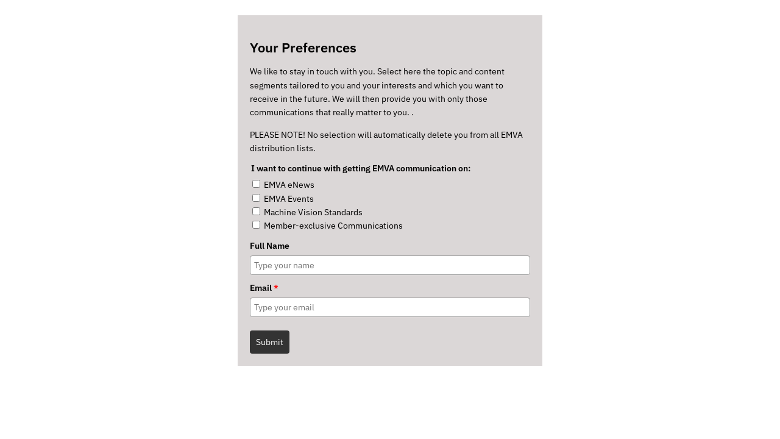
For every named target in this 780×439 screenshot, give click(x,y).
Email (264, 287)
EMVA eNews (289, 184)
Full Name (269, 245)
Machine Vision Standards (313, 212)
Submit (269, 342)
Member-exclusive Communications (333, 225)
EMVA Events (289, 198)
